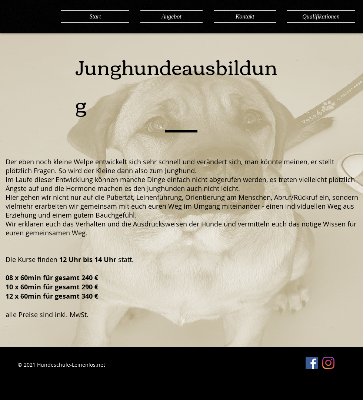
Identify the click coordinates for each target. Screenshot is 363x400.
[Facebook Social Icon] (312, 363)
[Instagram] (328, 363)
